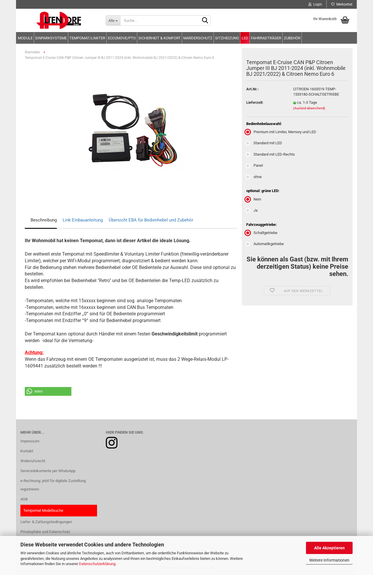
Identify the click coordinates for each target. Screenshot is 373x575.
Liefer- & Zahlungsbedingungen (46, 522)
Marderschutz (197, 38)
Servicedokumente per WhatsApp (47, 471)
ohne (254, 177)
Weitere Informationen (329, 560)
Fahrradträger (266, 38)
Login (315, 4)
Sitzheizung (227, 38)
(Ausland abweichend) (309, 108)
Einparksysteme (51, 38)
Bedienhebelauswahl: (264, 124)
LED (245, 38)
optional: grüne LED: (262, 191)
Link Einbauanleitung (83, 220)
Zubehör (292, 38)
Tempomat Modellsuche (43, 510)
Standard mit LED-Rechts (270, 154)
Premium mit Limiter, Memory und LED (281, 132)
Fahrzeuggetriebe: (261, 224)
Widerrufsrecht (32, 461)
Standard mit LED (264, 143)
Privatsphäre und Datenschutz (45, 532)
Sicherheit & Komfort (159, 38)
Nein (253, 199)
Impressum (29, 441)
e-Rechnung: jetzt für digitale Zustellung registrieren (53, 485)
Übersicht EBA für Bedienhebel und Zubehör (151, 220)
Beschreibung (44, 220)
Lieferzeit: (254, 102)
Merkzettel (341, 4)
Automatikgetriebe (265, 244)
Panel (254, 165)
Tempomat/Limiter (87, 38)
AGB (24, 499)
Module (25, 38)
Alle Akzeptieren (329, 548)
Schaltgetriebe (261, 233)
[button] (48, 391)
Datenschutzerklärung (97, 564)
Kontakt (26, 451)
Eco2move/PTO (122, 38)
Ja (252, 210)
